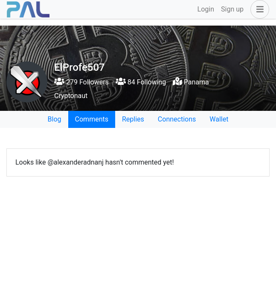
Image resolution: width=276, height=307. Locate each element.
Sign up (232, 9)
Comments (91, 119)
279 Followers (81, 82)
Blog (54, 119)
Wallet (218, 119)
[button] (258, 9)
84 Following (141, 82)
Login (206, 9)
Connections (177, 119)
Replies (133, 119)
